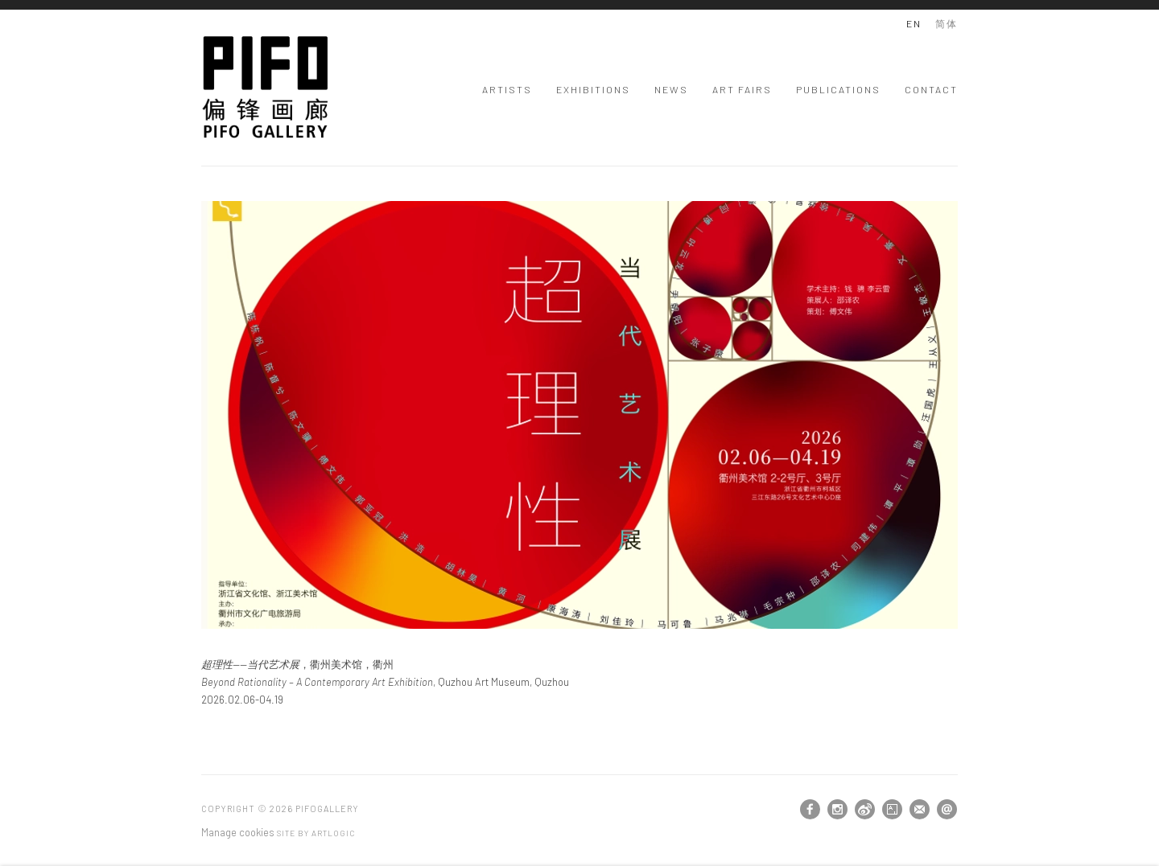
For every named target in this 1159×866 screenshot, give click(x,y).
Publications (838, 89)
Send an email (947, 809)
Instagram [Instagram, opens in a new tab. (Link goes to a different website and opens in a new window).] (837, 809)
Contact (931, 89)
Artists (507, 89)
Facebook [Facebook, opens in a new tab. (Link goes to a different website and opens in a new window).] (810, 809)
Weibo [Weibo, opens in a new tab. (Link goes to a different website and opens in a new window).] (865, 809)
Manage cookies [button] (237, 832)
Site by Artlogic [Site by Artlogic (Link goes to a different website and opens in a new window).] (316, 833)
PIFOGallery (265, 87)
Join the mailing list (919, 809)
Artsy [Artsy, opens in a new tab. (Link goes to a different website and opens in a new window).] (892, 809)
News (671, 89)
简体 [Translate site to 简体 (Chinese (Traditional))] (946, 23)
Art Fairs (742, 89)
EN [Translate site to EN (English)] (914, 23)
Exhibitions (593, 89)
